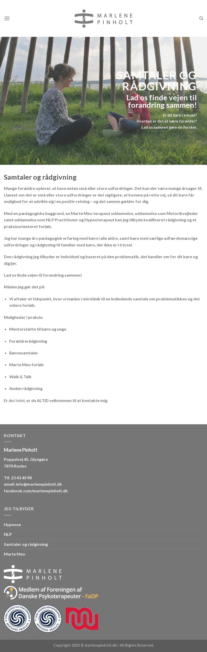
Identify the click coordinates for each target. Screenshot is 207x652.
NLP (8, 534)
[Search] (201, 18)
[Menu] (7, 18)
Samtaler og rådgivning (26, 544)
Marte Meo (14, 553)
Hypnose (12, 524)
